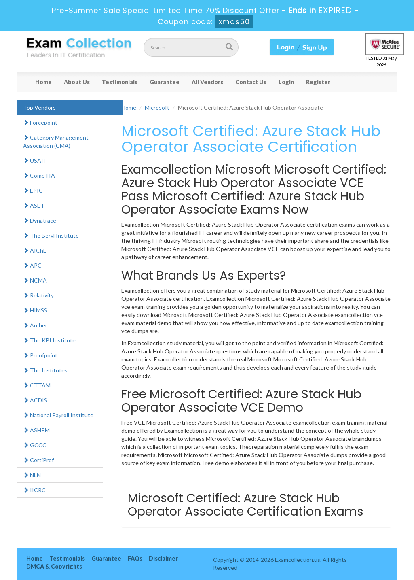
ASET (33, 205)
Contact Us (250, 82)
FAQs (135, 558)
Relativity (38, 295)
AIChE (34, 250)
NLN (32, 475)
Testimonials (119, 82)
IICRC (34, 490)
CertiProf (38, 460)
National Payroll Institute (58, 415)
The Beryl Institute (51, 235)
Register (318, 82)
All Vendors (207, 82)
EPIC (33, 190)
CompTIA (39, 175)
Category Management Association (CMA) (56, 141)
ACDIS (35, 400)
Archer (35, 325)
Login (286, 82)
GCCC (34, 445)
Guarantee (165, 82)
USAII (34, 160)
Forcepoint (40, 122)
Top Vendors (39, 107)
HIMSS (35, 310)
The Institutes (45, 370)
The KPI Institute (49, 340)
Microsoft (157, 107)
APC (32, 265)
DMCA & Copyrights (54, 566)
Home (43, 82)
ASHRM (36, 430)
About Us (77, 82)
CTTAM (37, 385)
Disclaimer (163, 558)
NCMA (35, 280)
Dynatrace (39, 220)
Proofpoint (40, 355)
